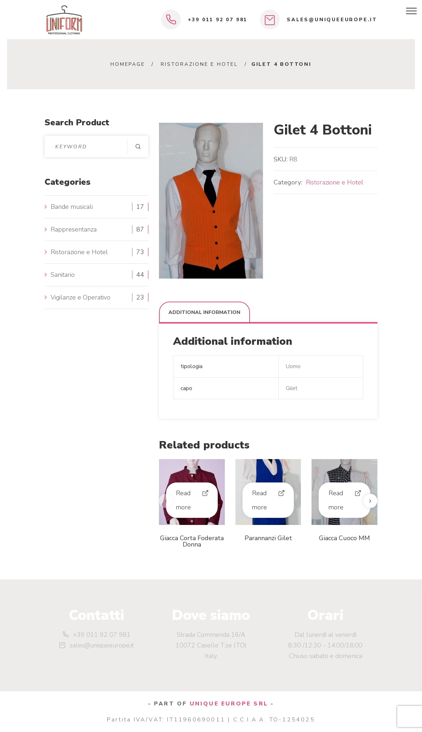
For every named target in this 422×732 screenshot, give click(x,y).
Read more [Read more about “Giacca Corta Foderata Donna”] (183, 500)
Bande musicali (72, 206)
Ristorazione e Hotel (199, 64)
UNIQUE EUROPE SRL (229, 704)
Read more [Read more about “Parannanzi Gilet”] (259, 500)
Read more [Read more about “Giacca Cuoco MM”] (335, 500)
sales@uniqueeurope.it (332, 19)
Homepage (127, 64)
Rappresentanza (74, 229)
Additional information (204, 312)
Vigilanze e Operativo (80, 297)
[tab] (204, 312)
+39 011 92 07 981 (218, 19)
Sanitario (63, 274)
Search (137, 146)
